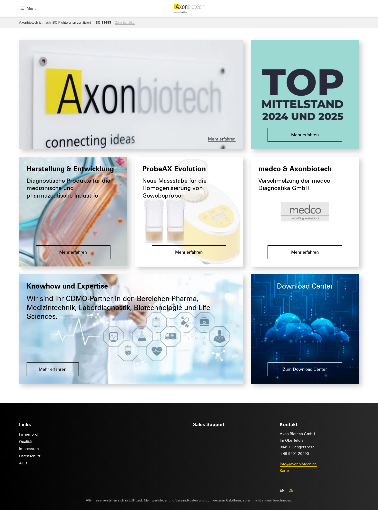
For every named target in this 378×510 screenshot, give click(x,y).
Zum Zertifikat (125, 22)
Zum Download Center (305, 369)
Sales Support (209, 424)
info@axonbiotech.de (298, 463)
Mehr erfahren (222, 138)
